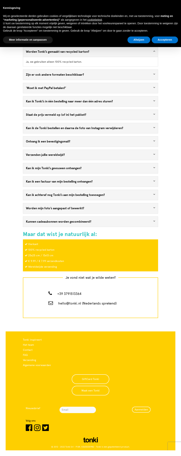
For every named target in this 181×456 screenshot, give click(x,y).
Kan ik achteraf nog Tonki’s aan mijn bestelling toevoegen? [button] (90, 195)
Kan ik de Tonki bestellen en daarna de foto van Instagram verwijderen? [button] (90, 128)
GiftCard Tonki (90, 379)
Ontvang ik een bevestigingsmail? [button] (90, 141)
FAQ (25, 354)
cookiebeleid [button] (94, 19)
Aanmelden (141, 409)
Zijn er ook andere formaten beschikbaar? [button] (90, 74)
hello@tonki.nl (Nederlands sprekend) (87, 303)
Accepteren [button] (165, 39)
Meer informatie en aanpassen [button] (28, 39)
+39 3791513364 (69, 294)
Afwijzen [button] (138, 39)
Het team (28, 344)
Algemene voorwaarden (37, 365)
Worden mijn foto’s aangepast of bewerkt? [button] (90, 208)
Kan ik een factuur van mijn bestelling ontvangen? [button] (90, 181)
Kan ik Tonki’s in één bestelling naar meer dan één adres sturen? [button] (90, 101)
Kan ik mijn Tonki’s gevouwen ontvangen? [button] (90, 168)
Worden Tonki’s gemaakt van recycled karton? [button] (90, 51)
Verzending (29, 360)
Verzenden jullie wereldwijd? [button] (90, 155)
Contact (27, 349)
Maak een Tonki (90, 390)
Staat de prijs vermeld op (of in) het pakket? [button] (90, 114)
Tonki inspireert (32, 339)
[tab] (90, 52)
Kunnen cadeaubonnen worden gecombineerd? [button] (90, 221)
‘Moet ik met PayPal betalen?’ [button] (90, 88)
